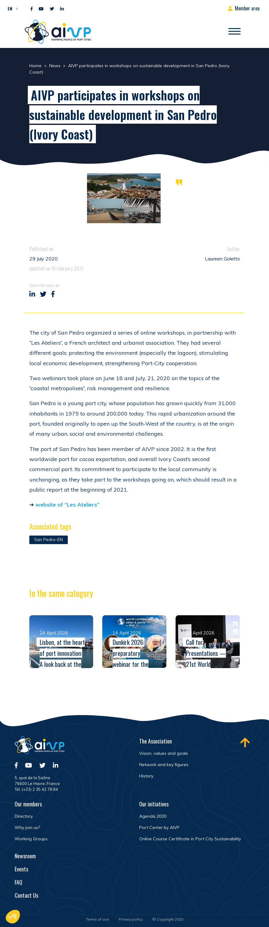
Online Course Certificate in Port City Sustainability (190, 839)
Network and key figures (163, 764)
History (146, 776)
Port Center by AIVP (159, 827)
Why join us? (27, 827)
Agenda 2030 (152, 816)
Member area (247, 8)
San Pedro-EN (48, 539)
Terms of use (97, 919)
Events (21, 869)
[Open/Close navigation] (234, 32)
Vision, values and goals (163, 753)
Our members (28, 804)
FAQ (18, 882)
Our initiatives (154, 804)
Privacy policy (131, 919)
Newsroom (25, 856)
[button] (11, 8)
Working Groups (31, 839)
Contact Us (26, 895)
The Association (155, 741)
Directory (24, 816)
